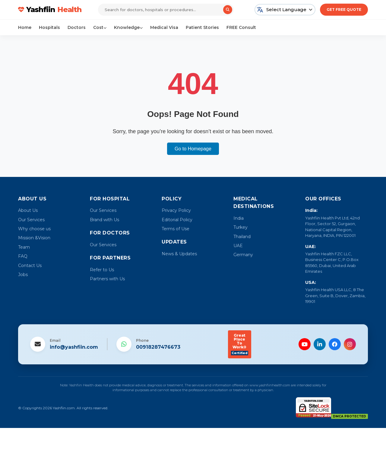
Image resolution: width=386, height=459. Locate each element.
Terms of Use (175, 228)
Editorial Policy (177, 219)
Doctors (77, 27)
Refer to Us (102, 269)
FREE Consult (241, 27)
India (238, 218)
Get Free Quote (344, 9)
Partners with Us (107, 278)
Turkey (240, 227)
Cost (99, 27)
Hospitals (49, 27)
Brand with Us (104, 219)
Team (24, 247)
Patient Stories (202, 27)
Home (24, 27)
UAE (238, 245)
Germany (243, 254)
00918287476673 (158, 347)
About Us (28, 210)
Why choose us (34, 228)
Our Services (31, 219)
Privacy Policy (176, 210)
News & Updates (179, 253)
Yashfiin (49, 9)
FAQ (22, 256)
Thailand (242, 236)
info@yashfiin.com (74, 347)
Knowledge (128, 27)
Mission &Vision (34, 238)
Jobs (23, 274)
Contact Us (30, 265)
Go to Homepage (193, 148)
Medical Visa (164, 27)
